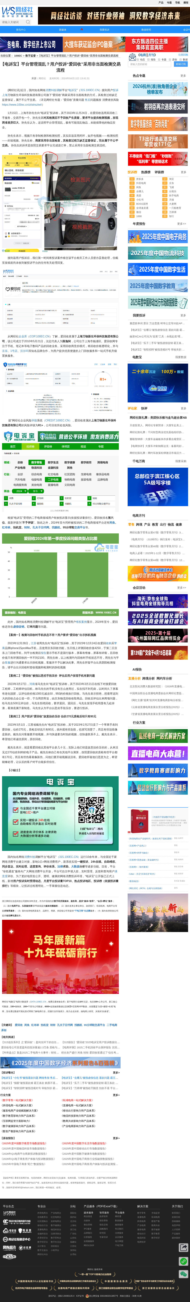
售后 (87, 99)
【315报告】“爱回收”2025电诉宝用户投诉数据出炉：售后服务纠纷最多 (102, 1042)
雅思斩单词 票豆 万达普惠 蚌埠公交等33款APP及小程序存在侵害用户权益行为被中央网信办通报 (158, 323)
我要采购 (180, 461)
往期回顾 (183, 54)
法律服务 (119, 1233)
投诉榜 (132, 172)
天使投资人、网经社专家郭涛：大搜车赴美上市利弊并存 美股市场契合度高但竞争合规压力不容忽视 (158, 425)
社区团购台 (42, 1221)
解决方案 (142, 1206)
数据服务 (119, 1220)
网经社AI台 (42, 1254)
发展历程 (176, 1217)
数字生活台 (56, 1242)
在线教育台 (42, 1217)
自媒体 (87, 1220)
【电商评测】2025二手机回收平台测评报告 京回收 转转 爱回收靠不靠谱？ (104, 1047)
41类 (139, 1296)
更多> (116, 1072)
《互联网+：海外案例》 (139, 867)
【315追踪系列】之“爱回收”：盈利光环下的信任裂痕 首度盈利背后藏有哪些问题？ (48, 1042)
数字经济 (155, 1238)
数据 (183, 59)
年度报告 (139, 224)
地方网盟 (119, 1241)
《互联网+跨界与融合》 (139, 853)
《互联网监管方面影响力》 (15, 1120)
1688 (139, 216)
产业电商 (141, 1225)
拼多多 (140, 179)
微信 (138, 212)
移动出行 (141, 1233)
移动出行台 (42, 1225)
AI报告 (137, 669)
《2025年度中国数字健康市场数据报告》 (84, 1153)
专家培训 (103, 1237)
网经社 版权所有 (94, 1269)
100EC (18, 55)
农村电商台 (56, 1221)
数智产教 (155, 1221)
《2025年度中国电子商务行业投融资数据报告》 (87, 1158)
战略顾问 (103, 1229)
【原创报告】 (8, 1138)
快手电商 (174, 195)
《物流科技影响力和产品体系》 (78, 1115)
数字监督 (30, 55)
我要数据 (180, 357)
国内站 (73, 1217)
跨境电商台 (42, 1213)
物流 (171, 524)
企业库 (23, 336)
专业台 (41, 1206)
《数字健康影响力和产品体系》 (18, 1126)
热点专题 (139, 75)
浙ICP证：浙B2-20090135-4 (61, 1296)
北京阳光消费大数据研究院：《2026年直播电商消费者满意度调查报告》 (158, 686)
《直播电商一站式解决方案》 (77, 1105)
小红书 (140, 199)
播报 (185, 2)
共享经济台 (42, 1238)
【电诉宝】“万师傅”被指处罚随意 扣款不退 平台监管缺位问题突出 (98, 1088)
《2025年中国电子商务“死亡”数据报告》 (23, 1164)
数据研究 (146, 29)
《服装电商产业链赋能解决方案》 (19, 1110)
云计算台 (41, 1246)
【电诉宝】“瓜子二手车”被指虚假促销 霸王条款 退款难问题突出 (97, 1082)
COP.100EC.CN (39, 336)
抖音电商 (141, 183)
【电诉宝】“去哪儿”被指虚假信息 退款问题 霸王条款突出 (93, 1077)
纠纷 (53, 90)
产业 (147, 524)
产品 (161, 2)
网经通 (118, 1216)
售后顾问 (119, 1229)
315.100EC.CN (89, 90)
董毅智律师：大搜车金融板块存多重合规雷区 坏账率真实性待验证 (158, 439)
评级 (34, 420)
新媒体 (62, 29)
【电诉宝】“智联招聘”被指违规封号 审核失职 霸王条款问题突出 (36, 1088)
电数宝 (137, 357)
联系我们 (176, 1213)
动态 (141, 59)
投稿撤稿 (176, 1221)
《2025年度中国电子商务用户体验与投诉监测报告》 (90, 1164)
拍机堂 (45, 1024)
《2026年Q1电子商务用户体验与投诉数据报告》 (28, 1158)
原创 (3, 1030)
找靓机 (56, 527)
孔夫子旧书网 (40, 527)
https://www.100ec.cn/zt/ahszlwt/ (22, 104)
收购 (108, 643)
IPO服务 (88, 1229)
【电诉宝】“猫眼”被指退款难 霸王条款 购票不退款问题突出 (34, 1082)
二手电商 (112, 1024)
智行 (171, 216)
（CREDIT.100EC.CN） (57, 420)
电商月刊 (138, 515)
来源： (35, 78)
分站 (73, 1206)
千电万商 (138, 461)
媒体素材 (176, 1238)
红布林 (6, 527)
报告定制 (103, 1224)
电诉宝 (72, 90)
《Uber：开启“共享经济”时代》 (142, 874)
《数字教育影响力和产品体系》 (18, 1115)
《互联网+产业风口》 (138, 846)
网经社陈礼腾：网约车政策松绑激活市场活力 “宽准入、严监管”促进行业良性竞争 (158, 452)
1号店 (13, 350)
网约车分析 (164, 678)
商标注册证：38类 (128, 1296)
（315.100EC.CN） (68, 856)
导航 (177, 2)
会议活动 (139, 587)
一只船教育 (175, 208)
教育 (155, 524)
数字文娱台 (42, 1250)
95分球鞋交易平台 (94, 1024)
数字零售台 (56, 1238)
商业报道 (88, 1216)
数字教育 (155, 1233)
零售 (131, 524)
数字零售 (141, 1213)
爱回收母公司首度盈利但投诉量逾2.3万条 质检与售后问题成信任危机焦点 (43, 1047)
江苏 (33, 643)
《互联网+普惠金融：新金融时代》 (144, 860)
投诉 (115, 90)
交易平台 (79, 527)
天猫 (171, 199)
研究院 (102, 1233)
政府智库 (103, 1216)
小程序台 (55, 1250)
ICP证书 (80, 1296)
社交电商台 (56, 1217)
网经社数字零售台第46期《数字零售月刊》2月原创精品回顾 (158, 546)
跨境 (139, 524)
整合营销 (88, 1224)
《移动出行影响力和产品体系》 (78, 1110)
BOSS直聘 (142, 203)
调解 (59, 90)
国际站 (73, 1213)
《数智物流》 (134, 881)
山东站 (73, 1238)
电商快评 (141, 1242)
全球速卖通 (142, 208)
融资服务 (119, 1224)
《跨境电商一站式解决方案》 (17, 1105)
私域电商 (155, 1217)
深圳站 (73, 1250)
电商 (143, 55)
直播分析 (134, 678)
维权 (78, 621)
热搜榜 (145, 172)
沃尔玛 (24, 350)
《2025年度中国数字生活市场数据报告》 (84, 1143)
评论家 (132, 408)
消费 (48, 90)
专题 (169, 2)
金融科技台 (42, 1233)
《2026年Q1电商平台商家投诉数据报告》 (24, 1153)
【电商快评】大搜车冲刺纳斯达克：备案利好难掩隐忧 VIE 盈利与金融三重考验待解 (158, 446)
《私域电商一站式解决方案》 (77, 1100)
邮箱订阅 (181, 64)
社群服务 (88, 1237)
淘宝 (171, 179)
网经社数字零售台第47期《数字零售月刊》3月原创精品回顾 (158, 532)
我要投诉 (104, 29)
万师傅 (172, 212)
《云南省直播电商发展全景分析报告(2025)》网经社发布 (158, 707)
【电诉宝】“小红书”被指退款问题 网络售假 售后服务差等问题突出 (38, 1077)
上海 (5, 95)
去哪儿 (140, 191)
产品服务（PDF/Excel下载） (101, 1206)
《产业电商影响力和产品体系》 (78, 1126)
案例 (84, 621)
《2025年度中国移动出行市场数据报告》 (84, 1148)
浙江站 (73, 1229)
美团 (138, 195)
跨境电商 (141, 1221)
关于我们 (177, 1206)
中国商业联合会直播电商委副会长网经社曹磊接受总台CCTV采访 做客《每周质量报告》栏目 (158, 693)
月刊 (151, 55)
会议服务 (119, 1237)
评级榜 (159, 172)
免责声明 (176, 1225)
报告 (43, 652)
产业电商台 (56, 1213)
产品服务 (176, 1233)
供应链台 (55, 1246)
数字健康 (155, 1229)
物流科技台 (56, 1229)
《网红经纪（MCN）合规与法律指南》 (145, 888)
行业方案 (5, 1095)
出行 (163, 524)
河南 (32, 683)
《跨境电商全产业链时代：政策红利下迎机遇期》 (150, 838)
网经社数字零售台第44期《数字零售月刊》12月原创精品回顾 (158, 560)
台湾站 (73, 1254)
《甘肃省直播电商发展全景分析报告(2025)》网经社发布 (158, 714)
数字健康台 (56, 1225)
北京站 (73, 1221)
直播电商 (141, 1217)
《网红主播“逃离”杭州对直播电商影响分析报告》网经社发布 (158, 700)
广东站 (73, 1233)
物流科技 (141, 1238)
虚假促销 (18, 626)
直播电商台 (42, 1229)
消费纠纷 (29, 856)
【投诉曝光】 (8, 1072)
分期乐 (172, 191)
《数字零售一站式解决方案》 (17, 1100)
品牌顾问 (88, 1233)
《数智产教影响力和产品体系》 (18, 1131)
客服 (7, 662)
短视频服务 (89, 1241)
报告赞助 (103, 1220)
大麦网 (172, 203)
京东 (5, 350)
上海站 (73, 1225)
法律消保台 (56, 1233)
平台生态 (8, 1206)
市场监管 (155, 1213)
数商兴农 (155, 1225)
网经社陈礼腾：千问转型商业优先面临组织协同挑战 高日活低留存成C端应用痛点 (158, 432)
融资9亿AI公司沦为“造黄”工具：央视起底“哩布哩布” (158, 336)
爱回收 (19, 1024)
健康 (179, 524)
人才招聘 (176, 1229)
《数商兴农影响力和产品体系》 (78, 1120)
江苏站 (73, 1246)
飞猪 (171, 187)
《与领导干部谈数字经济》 (169, 821)
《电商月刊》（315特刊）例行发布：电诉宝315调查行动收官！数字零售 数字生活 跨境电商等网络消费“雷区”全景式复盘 (158, 539)
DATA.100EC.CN (38, 1002)
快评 (144, 408)
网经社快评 (89, 1245)
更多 (183, 75)
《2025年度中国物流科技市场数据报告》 (24, 1148)
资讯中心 (21, 29)
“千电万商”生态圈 (82, 911)
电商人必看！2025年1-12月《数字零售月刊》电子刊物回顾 (158, 553)
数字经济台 (42, 1242)
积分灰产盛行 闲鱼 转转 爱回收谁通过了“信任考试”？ (91, 1052)
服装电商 (141, 1229)
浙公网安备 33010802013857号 (103, 1296)
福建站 (73, 1242)
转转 (27, 527)
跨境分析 (148, 678)
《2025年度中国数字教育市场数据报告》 (24, 1143)
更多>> (181, 223)
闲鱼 (112, 522)
